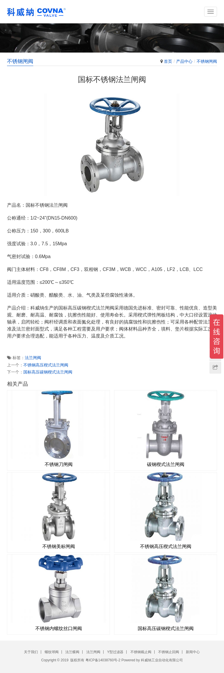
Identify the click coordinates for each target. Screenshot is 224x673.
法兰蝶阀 (72, 652)
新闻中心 (193, 652)
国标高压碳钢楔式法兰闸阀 (47, 372)
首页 (168, 61)
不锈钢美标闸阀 (58, 546)
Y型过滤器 (115, 652)
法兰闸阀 (33, 357)
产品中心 (184, 61)
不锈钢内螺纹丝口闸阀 (58, 628)
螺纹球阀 (52, 652)
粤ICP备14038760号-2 (102, 660)
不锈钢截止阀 (140, 652)
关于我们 (31, 652)
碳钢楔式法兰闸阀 (165, 464)
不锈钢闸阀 (207, 61)
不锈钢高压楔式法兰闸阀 (45, 365)
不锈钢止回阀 (168, 652)
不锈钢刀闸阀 (59, 464)
